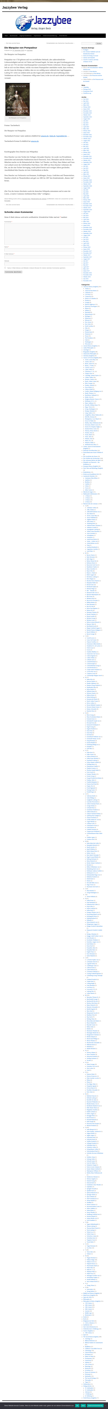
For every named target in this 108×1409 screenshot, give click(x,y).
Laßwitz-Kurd (90, 967)
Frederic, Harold (89, 385)
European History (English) (90, 466)
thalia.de (52, 136)
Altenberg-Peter (91, 523)
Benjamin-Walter (91, 582)
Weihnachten (86, 1384)
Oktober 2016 (87, 277)
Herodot (89, 865)
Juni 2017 (85, 263)
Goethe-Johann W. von (93, 819)
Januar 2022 (86, 154)
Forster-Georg (90, 776)
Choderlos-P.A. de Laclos (93, 646)
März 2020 (86, 198)
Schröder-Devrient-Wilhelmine (95, 1153)
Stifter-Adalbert (91, 1208)
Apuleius (87, 480)
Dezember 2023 (87, 111)
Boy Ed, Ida (90, 606)
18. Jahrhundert (89, 1388)
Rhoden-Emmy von (92, 1104)
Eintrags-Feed (87, 89)
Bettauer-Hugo (91, 588)
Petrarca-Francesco (92, 1076)
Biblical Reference (90, 1340)
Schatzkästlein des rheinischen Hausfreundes (61, 43)
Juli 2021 (85, 166)
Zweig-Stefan (90, 1291)
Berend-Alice (90, 584)
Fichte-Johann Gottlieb (93, 762)
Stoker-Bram (90, 1210)
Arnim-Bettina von (92, 543)
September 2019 (87, 209)
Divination (88, 1354)
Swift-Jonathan (91, 1220)
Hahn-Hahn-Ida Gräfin (93, 843)
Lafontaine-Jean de (92, 961)
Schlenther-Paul (91, 1145)
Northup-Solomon (91, 1058)
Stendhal (89, 1202)
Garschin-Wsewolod (92, 802)
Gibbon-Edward (91, 811)
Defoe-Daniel (90, 689)
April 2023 (86, 127)
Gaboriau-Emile (91, 796)
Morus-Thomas (91, 1040)
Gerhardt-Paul (90, 808)
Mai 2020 (85, 194)
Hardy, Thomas (89, 393)
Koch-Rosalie (90, 938)
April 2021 (86, 172)
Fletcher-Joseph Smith (93, 770)
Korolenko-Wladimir (92, 940)
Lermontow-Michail (92, 971)
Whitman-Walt (91, 1271)
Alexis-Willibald (91, 517)
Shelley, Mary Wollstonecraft (92, 423)
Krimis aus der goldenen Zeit (91, 474)
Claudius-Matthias (92, 652)
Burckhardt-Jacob (91, 626)
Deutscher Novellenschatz (90, 450)
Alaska (87, 288)
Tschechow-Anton (91, 1236)
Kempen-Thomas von (92, 912)
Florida (87, 300)
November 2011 (87, 280)
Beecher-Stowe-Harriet (93, 581)
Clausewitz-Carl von (92, 654)
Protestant (87, 1374)
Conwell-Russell (91, 667)
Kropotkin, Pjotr (91, 948)
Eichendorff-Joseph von (93, 721)
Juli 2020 (85, 190)
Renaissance (88, 1315)
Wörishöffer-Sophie (92, 1277)
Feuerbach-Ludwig (92, 760)
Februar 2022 (86, 152)
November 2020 (87, 182)
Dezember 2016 (87, 273)
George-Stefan (90, 806)
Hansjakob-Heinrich (92, 845)
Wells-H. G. (90, 1269)
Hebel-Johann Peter (92, 851)
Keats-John (90, 906)
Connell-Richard (91, 661)
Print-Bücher (63, 36)
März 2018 (86, 245)
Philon (88, 1080)
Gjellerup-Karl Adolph (93, 815)
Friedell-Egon (90, 792)
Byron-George (90, 634)
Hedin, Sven (88, 397)
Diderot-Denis (90, 695)
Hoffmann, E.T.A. (90, 401)
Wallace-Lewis (91, 1261)
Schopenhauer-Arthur (92, 1149)
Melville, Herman (89, 417)
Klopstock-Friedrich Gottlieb (94, 930)
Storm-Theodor (91, 1212)
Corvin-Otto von (91, 671)
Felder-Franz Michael (92, 758)
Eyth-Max (89, 748)
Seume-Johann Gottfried (93, 1169)
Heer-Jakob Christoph (92, 855)
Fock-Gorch (90, 772)
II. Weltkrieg (88, 1396)
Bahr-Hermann (91, 557)
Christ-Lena (90, 648)
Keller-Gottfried (91, 908)
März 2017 (86, 269)
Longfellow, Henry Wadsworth (93, 415)
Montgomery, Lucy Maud (92, 419)
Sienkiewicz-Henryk (92, 1177)
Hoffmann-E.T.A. (91, 873)
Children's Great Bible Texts (92, 1348)
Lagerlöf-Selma (91, 963)
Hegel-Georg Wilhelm (93, 857)
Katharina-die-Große (92, 904)
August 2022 (86, 140)
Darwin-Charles (91, 681)
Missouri (87, 320)
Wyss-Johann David (92, 1281)
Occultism (87, 1370)
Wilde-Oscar (90, 1273)
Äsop (88, 545)
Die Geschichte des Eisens (90, 456)
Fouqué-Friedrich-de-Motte (94, 778)
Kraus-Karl (90, 946)
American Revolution (90, 290)
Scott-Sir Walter (91, 1163)
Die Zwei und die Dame (12, 43)
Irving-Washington (92, 892)
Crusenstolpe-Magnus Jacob (94, 675)
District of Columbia (90, 298)
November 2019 (87, 205)
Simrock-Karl (90, 1183)
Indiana (87, 310)
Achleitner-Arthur (91, 507)
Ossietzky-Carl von (92, 1066)
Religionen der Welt (88, 1321)
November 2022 (87, 136)
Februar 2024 (86, 107)
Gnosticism (88, 1360)
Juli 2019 (85, 213)
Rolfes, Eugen (90, 1113)
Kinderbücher (87, 472)
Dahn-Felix (90, 679)
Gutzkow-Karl (90, 839)
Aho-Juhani (90, 513)
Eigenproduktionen (26, 36)
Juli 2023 (85, 121)
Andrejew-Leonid (91, 527)
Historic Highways (90, 304)
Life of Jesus (88, 1364)
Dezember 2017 (87, 251)
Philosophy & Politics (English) (91, 1301)
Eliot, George (88, 383)
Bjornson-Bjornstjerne (93, 594)
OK (77, 1405)
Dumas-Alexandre (91, 709)
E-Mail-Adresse (9, 254)
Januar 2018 (86, 249)
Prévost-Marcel (91, 1088)
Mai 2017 (85, 265)
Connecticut (88, 296)
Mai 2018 (85, 241)
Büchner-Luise (91, 620)
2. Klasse (87, 498)
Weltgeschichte (87, 1386)
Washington (88, 342)
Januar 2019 (86, 225)
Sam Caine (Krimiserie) (89, 1327)
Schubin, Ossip (91, 1157)
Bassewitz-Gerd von (92, 565)
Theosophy (88, 1380)
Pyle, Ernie (90, 1092)
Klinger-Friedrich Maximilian (94, 926)
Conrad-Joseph (91, 663)
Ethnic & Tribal (89, 1356)
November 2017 (87, 253)
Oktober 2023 (87, 115)
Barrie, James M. (89, 363)
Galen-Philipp (90, 798)
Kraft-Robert (90, 944)
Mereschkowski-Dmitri (93, 1021)
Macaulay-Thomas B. (92, 997)
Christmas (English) (88, 355)
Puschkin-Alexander (92, 1090)
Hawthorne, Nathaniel (91, 395)
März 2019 (86, 221)
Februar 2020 (86, 200)
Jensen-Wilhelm (91, 896)
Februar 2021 (86, 176)
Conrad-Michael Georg (93, 665)
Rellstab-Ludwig (91, 1098)
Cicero (86, 488)
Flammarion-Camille (92, 766)
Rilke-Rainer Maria (92, 1108)
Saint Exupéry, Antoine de (94, 1131)
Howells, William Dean (91, 405)
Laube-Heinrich (91, 969)
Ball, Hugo (90, 559)
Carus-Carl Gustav (92, 640)
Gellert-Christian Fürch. (93, 804)
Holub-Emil (90, 879)
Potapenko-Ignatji (91, 1086)
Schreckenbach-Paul (92, 1151)
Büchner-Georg (91, 618)
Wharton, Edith (89, 442)
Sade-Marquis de (91, 1129)
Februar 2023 (86, 130)
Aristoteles (89, 537)
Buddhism (87, 1346)
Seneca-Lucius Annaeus (93, 1167)
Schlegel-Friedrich (92, 1143)
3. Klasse (87, 500)
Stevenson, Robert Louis (91, 425)
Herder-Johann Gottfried (93, 863)
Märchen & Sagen (88, 492)
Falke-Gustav (90, 754)
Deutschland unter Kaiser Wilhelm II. (93, 452)
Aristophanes (90, 535)
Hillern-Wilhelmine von (93, 867)
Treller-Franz (90, 1234)
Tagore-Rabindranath (92, 1224)
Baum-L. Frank (91, 573)
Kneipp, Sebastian (90, 411)
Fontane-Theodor (91, 774)
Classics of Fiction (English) (90, 357)
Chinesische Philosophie (89, 354)
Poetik (85, 1317)
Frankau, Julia (90, 780)
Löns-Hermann (91, 985)
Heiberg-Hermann (91, 859)
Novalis (89, 1060)
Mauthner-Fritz (91, 1015)
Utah (86, 340)
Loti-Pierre (90, 987)
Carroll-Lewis (90, 638)
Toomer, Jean (88, 432)
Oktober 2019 (87, 207)
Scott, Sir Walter (89, 421)
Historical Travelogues (91, 306)
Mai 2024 (85, 101)
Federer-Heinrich (91, 756)
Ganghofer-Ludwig (92, 800)
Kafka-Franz (90, 900)
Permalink (7, 201)
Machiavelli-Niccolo (92, 1001)
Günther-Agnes (91, 837)
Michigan (87, 316)
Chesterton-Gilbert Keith (93, 644)
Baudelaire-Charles (92, 567)
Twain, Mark (88, 434)
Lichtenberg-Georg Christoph (94, 975)
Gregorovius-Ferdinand (93, 831)
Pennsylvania (88, 332)
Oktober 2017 (87, 255)
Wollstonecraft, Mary (90, 444)
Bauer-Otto (90, 571)
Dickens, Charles (89, 379)
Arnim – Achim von (92, 541)
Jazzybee (30, 50)
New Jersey (88, 322)
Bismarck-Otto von (92, 592)
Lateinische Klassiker (89, 476)
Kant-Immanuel (91, 902)
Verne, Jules (88, 436)
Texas (86, 336)
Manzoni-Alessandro (92, 1007)
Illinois (87, 308)
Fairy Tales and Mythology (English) (93, 468)
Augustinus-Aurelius (92, 549)
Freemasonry (88, 1358)
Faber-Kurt (90, 752)
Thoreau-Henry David (92, 1228)
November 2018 (87, 229)
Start (6, 36)
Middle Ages (88, 1313)
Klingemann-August (92, 924)
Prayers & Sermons (90, 1372)
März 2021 (86, 174)
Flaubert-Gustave (91, 768)
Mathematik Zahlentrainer (90, 494)
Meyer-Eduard (90, 1023)
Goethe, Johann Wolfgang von (93, 391)
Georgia (87, 302)
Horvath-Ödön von (92, 883)
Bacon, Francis (91, 555)
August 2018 (86, 235)
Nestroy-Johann (91, 1052)
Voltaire (89, 1254)
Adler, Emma (90, 509)
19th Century (88, 1307)
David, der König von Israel (90, 55)
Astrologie (86, 350)
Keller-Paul (90, 910)
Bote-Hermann (91, 604)
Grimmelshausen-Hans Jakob (94, 833)
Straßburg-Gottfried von (93, 1214)
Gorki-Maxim (90, 827)
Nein (83, 1405)
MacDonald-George (92, 999)
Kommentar (8, 221)
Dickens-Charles (91, 693)
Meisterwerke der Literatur (39, 199)
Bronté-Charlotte (91, 614)
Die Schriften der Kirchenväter (91, 458)
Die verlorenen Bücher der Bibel (92, 460)
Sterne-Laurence (91, 1204)
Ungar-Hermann (91, 1246)
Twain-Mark (90, 1242)
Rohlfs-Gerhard (91, 1111)
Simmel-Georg (91, 1181)
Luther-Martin (90, 993)
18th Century (88, 1305)
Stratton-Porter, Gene (90, 429)
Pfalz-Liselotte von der (93, 1078)
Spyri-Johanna (90, 1196)
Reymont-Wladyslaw (92, 1102)
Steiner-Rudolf (91, 1200)
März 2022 (86, 150)
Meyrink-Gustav (91, 1025)
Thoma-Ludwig (91, 1226)
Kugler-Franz (90, 952)
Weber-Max (90, 1267)
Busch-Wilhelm (91, 632)
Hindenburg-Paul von (92, 869)
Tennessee (87, 334)
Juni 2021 (85, 168)
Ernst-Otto (89, 731)
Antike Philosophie (88, 348)
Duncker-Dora (26, 199)
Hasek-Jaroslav (91, 847)
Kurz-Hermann (91, 954)
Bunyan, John (90, 624)
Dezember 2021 (87, 156)
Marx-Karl (89, 1011)
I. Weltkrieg (88, 1394)
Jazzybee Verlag (15, 7)
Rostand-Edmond (91, 1119)
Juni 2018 (85, 239)
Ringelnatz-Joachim (92, 1110)
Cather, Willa (88, 369)
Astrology (87, 1338)
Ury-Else (89, 1248)
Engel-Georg (90, 727)
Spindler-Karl (90, 1190)
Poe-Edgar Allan (91, 1084)
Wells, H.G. (88, 440)
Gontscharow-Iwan (92, 825)
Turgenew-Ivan (91, 1240)
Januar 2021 (86, 178)
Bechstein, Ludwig (92, 577)
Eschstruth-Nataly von (93, 738)
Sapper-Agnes (90, 1135)
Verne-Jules (90, 1252)
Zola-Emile (90, 1289)
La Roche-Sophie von (92, 959)
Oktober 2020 (87, 184)
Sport (84, 1335)
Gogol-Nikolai (90, 821)
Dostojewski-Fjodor (92, 699)
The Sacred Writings (90, 1378)
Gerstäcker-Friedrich (92, 809)
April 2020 (86, 196)
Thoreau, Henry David (91, 431)
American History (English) (90, 286)
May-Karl (89, 1017)
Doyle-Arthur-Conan (92, 701)
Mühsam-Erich (91, 1044)
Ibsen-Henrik (90, 890)
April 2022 (86, 148)
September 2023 (87, 117)
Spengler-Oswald (91, 1188)
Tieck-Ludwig (90, 1230)
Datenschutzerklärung (50, 36)
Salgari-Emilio (91, 1133)
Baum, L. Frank (89, 365)
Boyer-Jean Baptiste (92, 608)
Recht (84, 1319)
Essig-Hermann (91, 740)
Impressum (37, 36)
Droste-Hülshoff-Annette (93, 705)
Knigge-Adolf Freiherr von (94, 936)
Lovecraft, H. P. (91, 989)
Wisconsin (87, 344)
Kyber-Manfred (91, 956)
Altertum (87, 1392)
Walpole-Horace (91, 1263)
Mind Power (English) (89, 1295)
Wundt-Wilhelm (91, 1279)
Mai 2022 (85, 146)
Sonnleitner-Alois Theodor (94, 1185)
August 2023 (86, 119)
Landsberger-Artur (92, 965)
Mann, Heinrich (91, 1005)
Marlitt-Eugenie (91, 1009)
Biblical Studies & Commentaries (94, 1342)
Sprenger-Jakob (91, 1194)
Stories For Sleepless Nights (92, 427)
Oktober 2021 (87, 160)
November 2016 (87, 275)
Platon (88, 1082)
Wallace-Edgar (91, 1260)
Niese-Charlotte (91, 1054)
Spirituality (88, 1376)
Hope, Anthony (89, 403)
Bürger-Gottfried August (93, 628)
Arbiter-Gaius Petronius (93, 531)
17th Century (88, 1303)
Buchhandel (13, 36)
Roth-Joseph (90, 1121)
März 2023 (86, 129)
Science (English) (88, 1331)
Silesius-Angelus (91, 1179)
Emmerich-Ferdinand (92, 725)
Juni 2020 (85, 192)
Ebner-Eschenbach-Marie (93, 717)
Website (6, 261)
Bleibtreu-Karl (90, 598)
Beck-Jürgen (90, 579)
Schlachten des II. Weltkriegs (91, 1329)
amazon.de (45, 136)
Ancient (87, 1311)
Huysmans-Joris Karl (92, 886)
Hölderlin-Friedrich (92, 877)
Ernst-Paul (89, 733)
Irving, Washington (90, 409)
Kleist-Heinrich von (92, 922)
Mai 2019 (85, 217)
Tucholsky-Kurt (91, 1238)
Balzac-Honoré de (91, 561)
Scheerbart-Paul (91, 1137)
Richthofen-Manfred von (93, 1106)
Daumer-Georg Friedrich (93, 685)
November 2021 (87, 158)
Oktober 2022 (87, 138)
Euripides (89, 746)
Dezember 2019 (87, 204)
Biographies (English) (89, 352)
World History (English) (89, 1398)
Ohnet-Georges (91, 1064)
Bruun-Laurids (91, 616)
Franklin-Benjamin (92, 782)
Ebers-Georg (90, 715)
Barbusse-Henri (91, 563)
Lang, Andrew (89, 413)
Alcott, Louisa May (90, 359)
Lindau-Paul (90, 981)
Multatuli (89, 1046)
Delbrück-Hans (91, 691)
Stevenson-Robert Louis (93, 1206)
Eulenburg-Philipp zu (92, 744)
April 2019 (86, 219)
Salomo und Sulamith (89, 57)
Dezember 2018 (87, 227)
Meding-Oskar (90, 1019)
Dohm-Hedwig (91, 697)
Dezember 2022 (87, 134)
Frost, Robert (88, 387)
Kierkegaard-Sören (92, 916)
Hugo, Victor (88, 407)
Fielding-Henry (91, 764)
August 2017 (86, 259)
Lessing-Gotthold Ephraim (94, 973)
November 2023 (87, 113)
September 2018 (87, 233)
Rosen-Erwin (90, 1117)
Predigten (85, 50)
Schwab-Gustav (91, 1161)
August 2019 (86, 211)
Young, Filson (90, 1285)
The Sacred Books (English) (90, 1337)
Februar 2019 (86, 223)
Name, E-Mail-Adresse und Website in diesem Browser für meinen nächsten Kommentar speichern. (36, 268)
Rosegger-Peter (91, 1115)
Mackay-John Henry (92, 1003)
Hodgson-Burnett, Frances (92, 399)
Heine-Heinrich (91, 861)
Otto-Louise (90, 1068)
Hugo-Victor (90, 884)
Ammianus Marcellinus (91, 478)
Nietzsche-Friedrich (92, 1056)
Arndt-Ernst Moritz (92, 539)
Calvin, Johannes (89, 1323)
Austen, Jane (88, 361)
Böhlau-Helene (91, 602)
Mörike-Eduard (91, 1036)
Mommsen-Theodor (92, 1031)
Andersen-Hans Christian (93, 525)
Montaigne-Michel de (92, 1033)
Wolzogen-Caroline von (93, 1275)
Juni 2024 (85, 99)
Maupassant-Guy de (92, 1013)
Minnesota (88, 318)
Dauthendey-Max (91, 687)
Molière (89, 1029)
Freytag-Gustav (91, 790)
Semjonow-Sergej (91, 1165)
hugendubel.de (61, 136)
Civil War (87, 294)
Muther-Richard (91, 1048)
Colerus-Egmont (91, 656)
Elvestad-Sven (90, 723)
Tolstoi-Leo (90, 1232)
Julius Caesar (88, 490)
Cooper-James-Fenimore (93, 669)
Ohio (86, 328)
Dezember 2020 (87, 180)
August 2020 (86, 188)
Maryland (87, 312)
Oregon (87, 330)
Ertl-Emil (89, 734)
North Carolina (89, 326)
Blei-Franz (89, 596)
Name (6, 247)
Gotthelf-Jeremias (91, 829)
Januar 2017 (86, 271)
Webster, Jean (88, 438)
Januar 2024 (86, 109)
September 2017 (87, 257)
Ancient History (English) (90, 346)
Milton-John (90, 1027)
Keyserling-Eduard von (93, 914)
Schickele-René (91, 1139)
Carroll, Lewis (89, 367)
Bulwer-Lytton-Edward (93, 622)
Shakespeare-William (92, 1171)
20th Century (88, 1309)
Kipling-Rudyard (91, 918)
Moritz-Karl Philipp (92, 1038)
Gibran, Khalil (89, 389)
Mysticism (88, 1368)
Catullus (87, 484)
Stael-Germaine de (92, 1198)
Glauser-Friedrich (91, 817)
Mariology (88, 1366)
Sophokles (89, 1186)
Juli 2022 (85, 142)
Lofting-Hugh (90, 983)
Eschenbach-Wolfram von (94, 736)
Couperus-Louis (91, 673)
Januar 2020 (86, 202)
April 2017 (86, 267)
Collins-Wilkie (91, 657)
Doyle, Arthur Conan (90, 381)
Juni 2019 (85, 215)
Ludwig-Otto (90, 991)
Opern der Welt (87, 1297)
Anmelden (86, 87)
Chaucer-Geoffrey (91, 642)
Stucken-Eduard (91, 1216)
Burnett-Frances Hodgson (93, 630)
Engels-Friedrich (91, 729)
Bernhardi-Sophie (91, 586)
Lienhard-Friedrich (92, 979)
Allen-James (90, 521)
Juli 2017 (85, 261)
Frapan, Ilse (90, 786)
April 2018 (86, 243)
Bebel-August (90, 575)
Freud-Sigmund (91, 788)
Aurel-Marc (90, 551)
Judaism (87, 1362)
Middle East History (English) (91, 1293)
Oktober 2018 (87, 231)
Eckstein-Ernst (91, 719)
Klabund (89, 920)
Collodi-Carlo (90, 659)
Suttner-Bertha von (92, 1218)
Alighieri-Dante (91, 519)
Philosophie (86, 1299)
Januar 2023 (86, 132)
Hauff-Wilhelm (91, 849)
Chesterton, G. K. (89, 371)
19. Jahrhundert (89, 1390)
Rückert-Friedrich (91, 1125)
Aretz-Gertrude (91, 533)
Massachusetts (89, 314)
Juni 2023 (85, 123)
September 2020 (87, 186)
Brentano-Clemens (92, 612)
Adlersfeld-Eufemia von (93, 511)
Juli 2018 (85, 237)
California (87, 292)
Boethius (87, 482)
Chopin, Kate (88, 373)
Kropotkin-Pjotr (91, 950)
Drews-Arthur (90, 703)
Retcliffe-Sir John (91, 1100)
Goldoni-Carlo (90, 823)
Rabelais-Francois (91, 1096)
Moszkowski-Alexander (93, 1042)
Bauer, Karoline (91, 569)
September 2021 (87, 162)
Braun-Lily (90, 610)
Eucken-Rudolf (91, 742)
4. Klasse (87, 502)
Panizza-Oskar (90, 1074)
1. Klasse (87, 496)
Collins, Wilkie (89, 377)
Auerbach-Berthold (92, 547)
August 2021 (86, 164)
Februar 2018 (86, 247)
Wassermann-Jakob (92, 1265)
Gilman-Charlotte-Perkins (94, 813)
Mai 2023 (85, 125)
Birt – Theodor (91, 590)
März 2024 (86, 105)
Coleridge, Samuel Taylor (92, 375)
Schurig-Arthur (91, 1159)
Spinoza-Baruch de (92, 1192)
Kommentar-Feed (88, 91)
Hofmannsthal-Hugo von (93, 875)
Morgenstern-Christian (93, 1035)
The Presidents (89, 338)
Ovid (88, 1070)
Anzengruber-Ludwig (92, 529)
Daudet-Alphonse (91, 683)
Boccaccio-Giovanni (92, 600)
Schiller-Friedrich (91, 1141)
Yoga (86, 1382)
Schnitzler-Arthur (91, 1147)
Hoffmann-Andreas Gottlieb (94, 871)
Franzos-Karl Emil (92, 784)
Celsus (86, 486)
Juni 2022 (85, 144)
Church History (89, 1352)
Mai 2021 (85, 170)
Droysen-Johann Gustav (93, 707)
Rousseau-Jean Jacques (93, 1123)
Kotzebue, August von (93, 942)
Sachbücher (86, 1325)
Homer (88, 881)
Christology (88, 1350)
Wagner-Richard (91, 1258)
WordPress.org (87, 93)
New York (87, 324)
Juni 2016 (85, 279)
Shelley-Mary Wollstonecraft (94, 1173)
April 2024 (86, 103)
